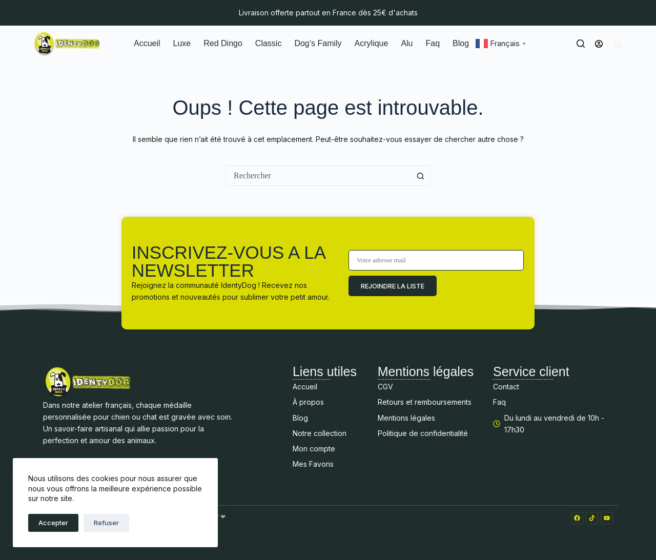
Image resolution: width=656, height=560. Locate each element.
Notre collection (319, 433)
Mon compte (314, 448)
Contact (506, 386)
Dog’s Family (317, 43)
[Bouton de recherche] (420, 175)
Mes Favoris (313, 464)
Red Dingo (222, 43)
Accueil (147, 43)
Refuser (106, 522)
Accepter (53, 522)
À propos (308, 402)
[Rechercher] (581, 43)
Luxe (182, 43)
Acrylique (371, 43)
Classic (268, 43)
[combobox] (318, 175)
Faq (433, 43)
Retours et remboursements (424, 402)
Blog (461, 43)
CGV (385, 386)
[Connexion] (599, 44)
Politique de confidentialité (423, 433)
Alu (407, 43)
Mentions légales (406, 417)
